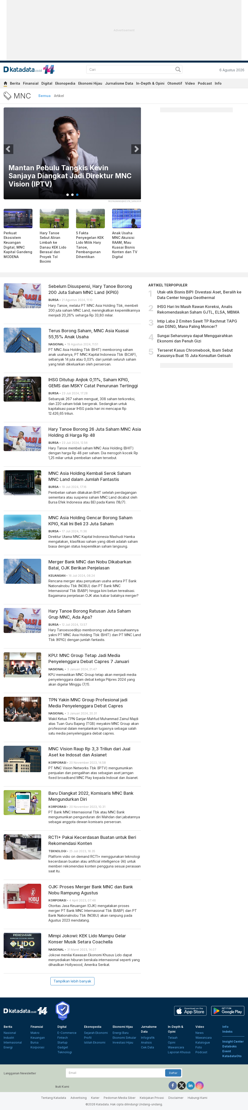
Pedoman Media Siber (119, 1098)
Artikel (59, 96)
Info (218, 83)
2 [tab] (72, 195)
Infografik (148, 1037)
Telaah (173, 1037)
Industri (9, 1037)
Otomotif (174, 83)
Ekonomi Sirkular (124, 1037)
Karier (95, 1098)
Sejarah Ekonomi (96, 1033)
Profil (88, 1037)
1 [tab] (67, 195)
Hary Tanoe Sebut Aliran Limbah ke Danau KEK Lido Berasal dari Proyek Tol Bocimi (53, 247)
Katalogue (202, 1042)
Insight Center (233, 1041)
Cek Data (147, 1047)
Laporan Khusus (179, 1052)
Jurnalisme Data (119, 83)
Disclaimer (175, 1098)
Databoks (229, 1046)
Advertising (78, 1098)
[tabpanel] (72, 156)
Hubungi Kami (197, 1098)
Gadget (62, 1047)
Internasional (13, 1042)
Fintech (62, 1037)
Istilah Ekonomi (94, 1042)
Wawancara (176, 1047)
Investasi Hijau (123, 1042)
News (199, 1033)
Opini (171, 1042)
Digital (46, 83)
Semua (44, 96)
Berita (15, 83)
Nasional (10, 1033)
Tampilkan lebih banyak (72, 981)
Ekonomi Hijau (90, 83)
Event (226, 1051)
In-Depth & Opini (150, 83)
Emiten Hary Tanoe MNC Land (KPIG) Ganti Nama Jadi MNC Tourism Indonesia (70, 176)
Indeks (227, 1031)
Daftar (173, 1073)
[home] (5, 84)
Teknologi (64, 1052)
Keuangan (38, 1037)
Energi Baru (121, 1033)
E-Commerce (67, 1033)
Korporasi (37, 1047)
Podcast (205, 83)
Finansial (31, 83)
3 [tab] (77, 195)
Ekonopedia (65, 83)
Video (190, 83)
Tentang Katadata (53, 1098)
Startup (62, 1042)
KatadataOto (231, 1056)
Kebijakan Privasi (152, 1098)
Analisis (146, 1042)
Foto (198, 1047)
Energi (8, 1047)
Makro (35, 1033)
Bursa (35, 1042)
